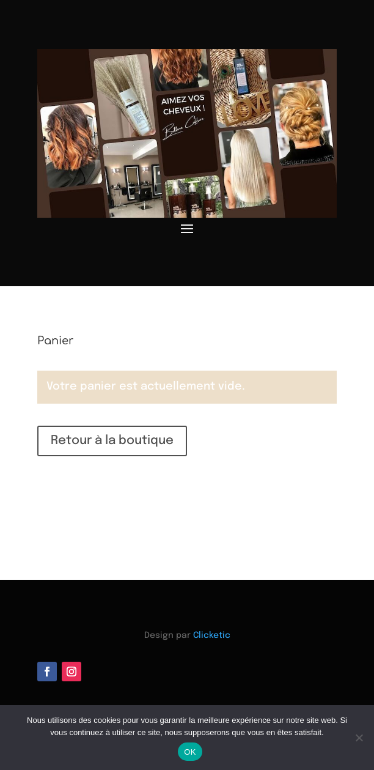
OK (190, 752)
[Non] (359, 737)
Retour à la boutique (112, 440)
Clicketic (211, 635)
